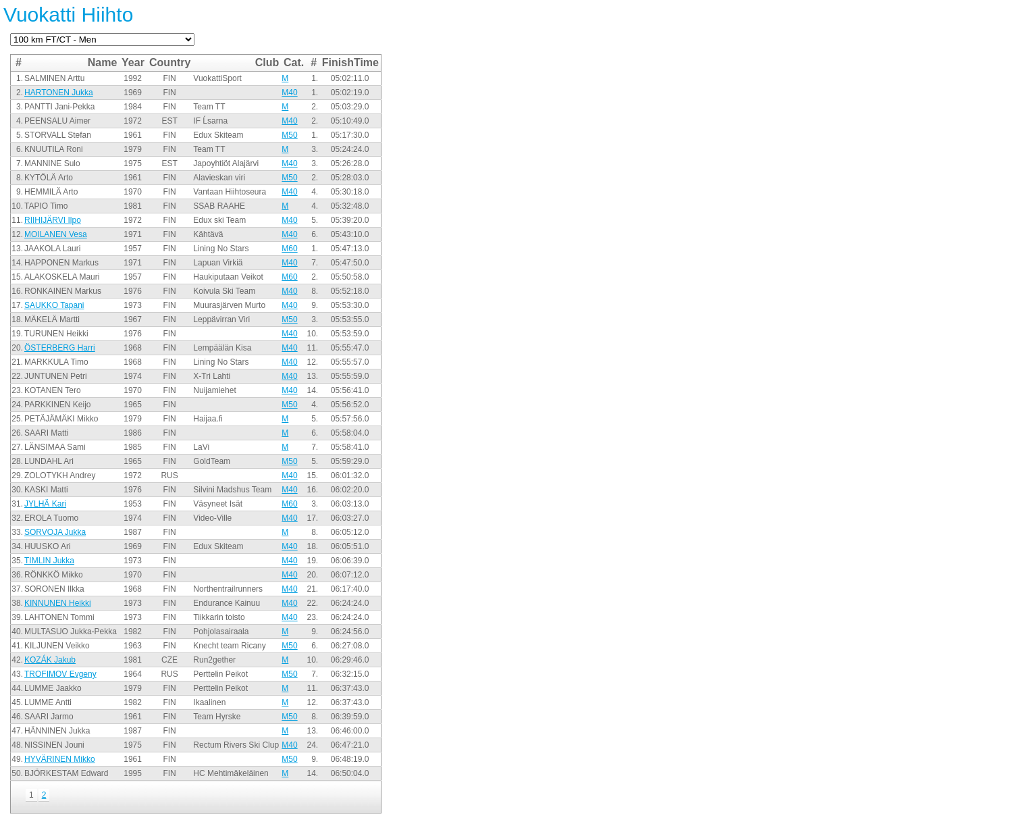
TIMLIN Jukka (49, 560)
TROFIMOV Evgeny (60, 674)
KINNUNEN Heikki (57, 603)
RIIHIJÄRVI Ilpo (52, 220)
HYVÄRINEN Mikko (59, 759)
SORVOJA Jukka (55, 532)
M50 (289, 135)
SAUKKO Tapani (54, 305)
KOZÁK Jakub (50, 660)
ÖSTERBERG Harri (59, 348)
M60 (289, 248)
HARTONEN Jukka (58, 92)
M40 (289, 92)
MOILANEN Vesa (55, 234)
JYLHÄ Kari (45, 504)
